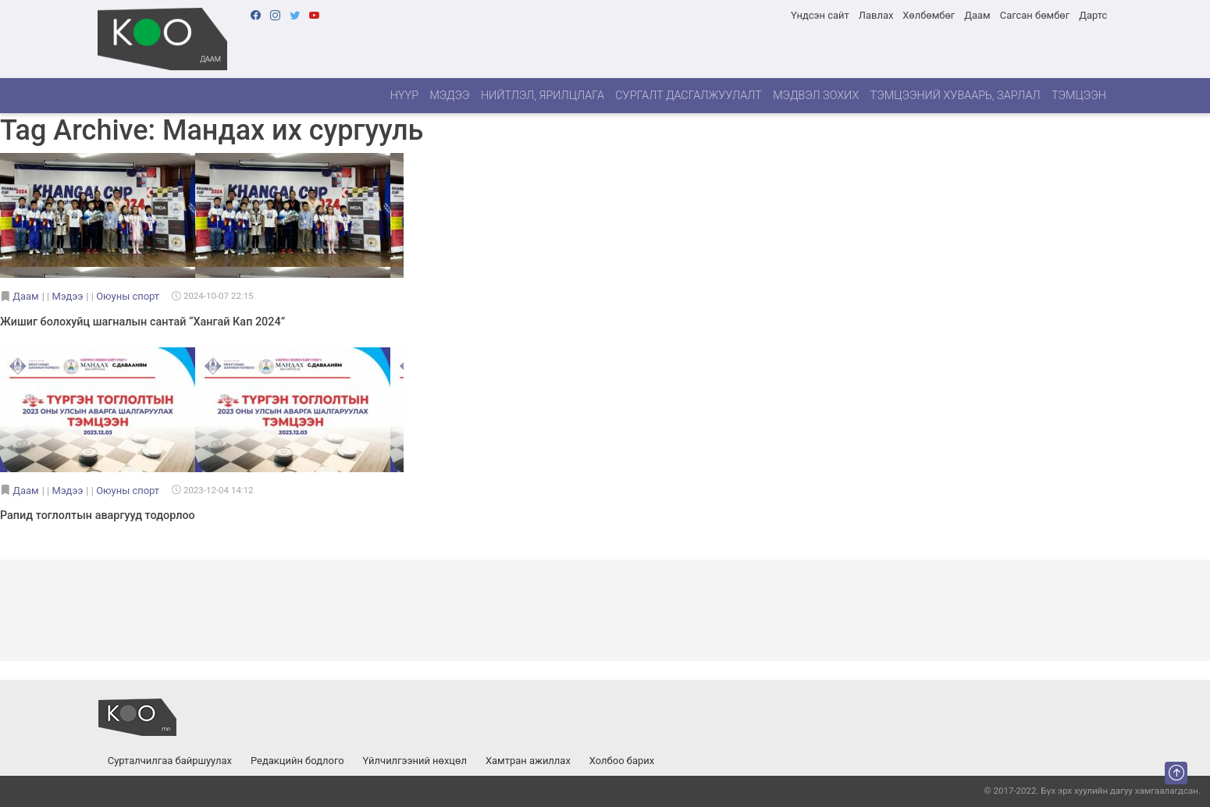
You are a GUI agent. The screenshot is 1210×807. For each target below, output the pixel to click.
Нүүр (404, 95)
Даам (977, 15)
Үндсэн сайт (820, 15)
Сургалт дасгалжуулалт (688, 95)
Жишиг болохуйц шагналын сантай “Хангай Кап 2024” (142, 322)
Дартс (1093, 15)
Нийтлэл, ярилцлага (542, 95)
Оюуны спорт (127, 296)
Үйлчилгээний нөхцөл (415, 760)
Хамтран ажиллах (528, 760)
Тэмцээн (1079, 95)
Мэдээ (449, 95)
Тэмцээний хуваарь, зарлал (955, 95)
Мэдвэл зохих (816, 95)
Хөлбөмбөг (928, 15)
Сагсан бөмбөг (1034, 15)
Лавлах (876, 15)
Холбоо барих (621, 760)
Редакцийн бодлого (297, 760)
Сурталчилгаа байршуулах (170, 760)
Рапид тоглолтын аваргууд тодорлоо (97, 515)
